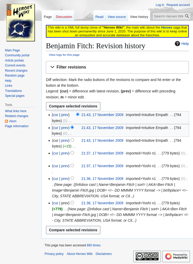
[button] (117, 67)
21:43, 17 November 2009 (102, 115)
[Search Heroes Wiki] (171, 16)
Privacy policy (54, 254)
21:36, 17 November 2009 (102, 179)
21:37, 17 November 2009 (102, 153)
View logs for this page (64, 54)
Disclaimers (104, 254)
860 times (93, 245)
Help (181, 43)
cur (55, 115)
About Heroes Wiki (79, 254)
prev (64, 115)
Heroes (166, 27)
